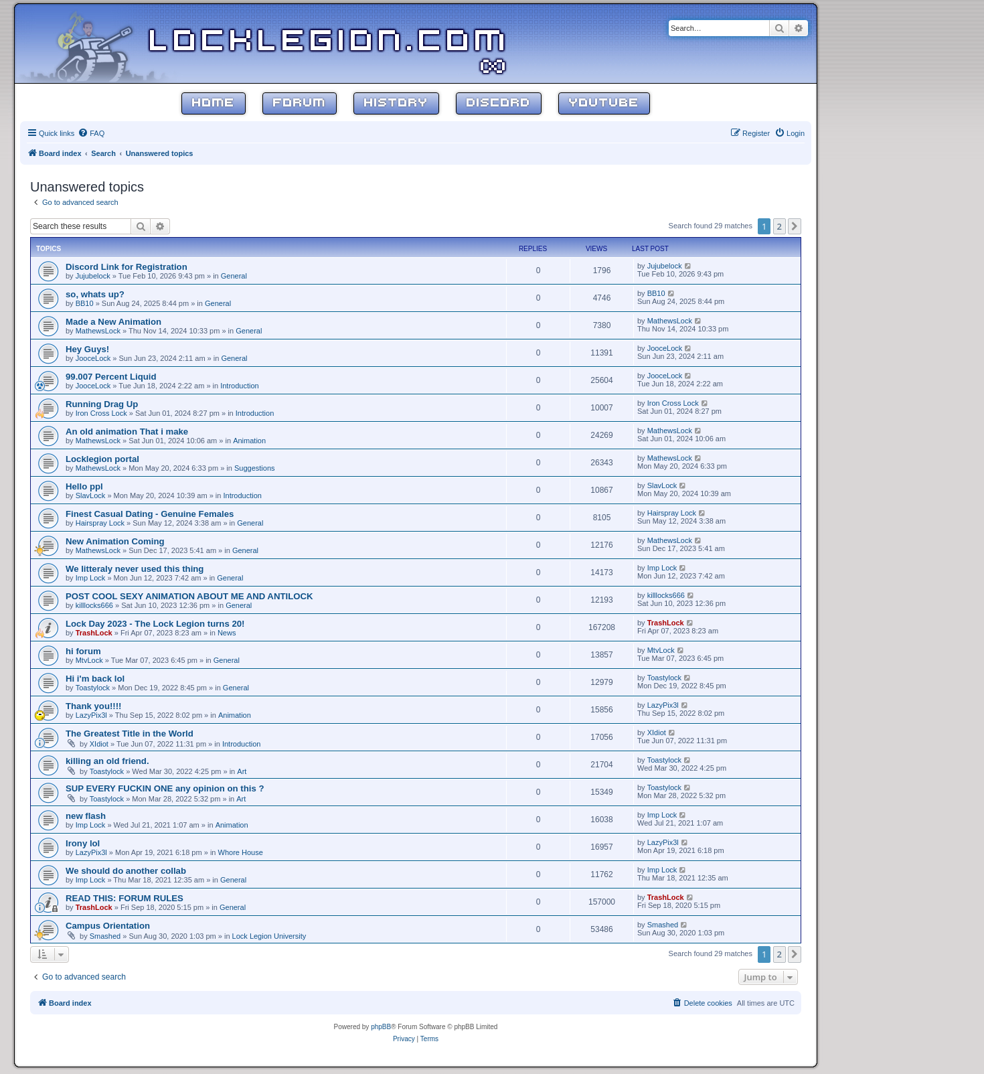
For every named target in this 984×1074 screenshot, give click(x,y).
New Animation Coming (115, 541)
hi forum (83, 651)
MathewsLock (98, 331)
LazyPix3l (91, 715)
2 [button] (779, 226)
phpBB (381, 1026)
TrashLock (94, 633)
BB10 (85, 303)
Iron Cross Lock (101, 413)
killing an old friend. (107, 761)
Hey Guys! (87, 349)
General (234, 276)
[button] (794, 226)
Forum (299, 103)
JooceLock (93, 358)
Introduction (239, 386)
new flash (86, 816)
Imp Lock (91, 578)
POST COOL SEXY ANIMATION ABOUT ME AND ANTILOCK (189, 596)
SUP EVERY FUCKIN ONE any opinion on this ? (165, 788)
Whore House (240, 852)
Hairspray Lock (100, 523)
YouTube (604, 103)
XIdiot (99, 744)
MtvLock (89, 660)
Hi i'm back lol (95, 679)
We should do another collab (126, 871)
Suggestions (254, 468)
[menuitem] (91, 133)
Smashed (105, 936)
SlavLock (91, 495)
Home (213, 103)
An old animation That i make (127, 432)
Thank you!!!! (94, 706)
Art (241, 771)
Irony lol (83, 843)
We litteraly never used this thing (134, 569)
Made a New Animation (113, 322)
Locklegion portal (102, 459)
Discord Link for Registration (126, 267)
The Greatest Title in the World (129, 733)
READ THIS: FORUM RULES (124, 898)
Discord (499, 103)
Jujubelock (93, 276)
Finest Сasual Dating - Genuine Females (150, 514)
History (396, 103)
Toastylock (93, 688)
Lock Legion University (269, 936)
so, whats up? (95, 294)
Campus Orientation (108, 926)
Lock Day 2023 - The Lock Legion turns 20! (155, 624)
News (227, 633)
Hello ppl (84, 486)
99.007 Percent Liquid (111, 377)
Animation (249, 441)
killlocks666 (94, 605)
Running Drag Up (102, 404)
